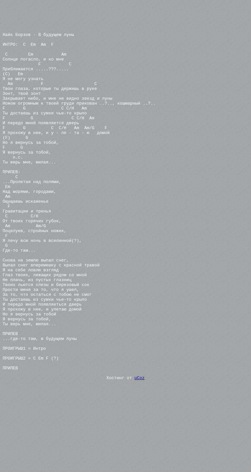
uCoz (139, 447)
